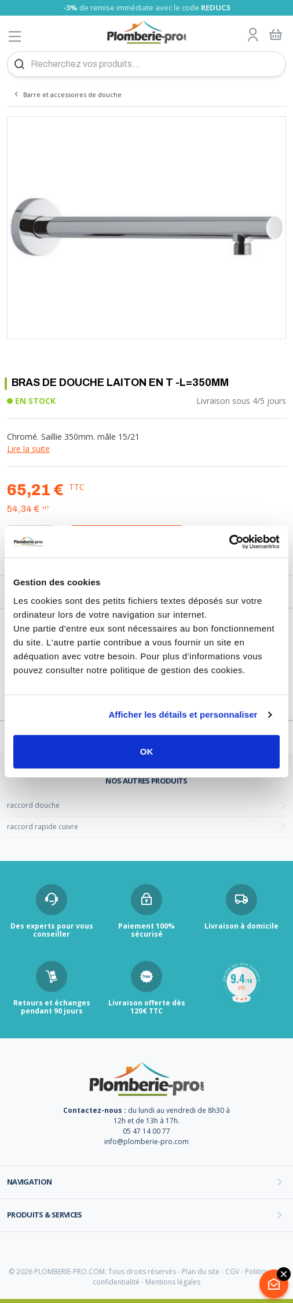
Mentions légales (172, 1282)
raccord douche (33, 805)
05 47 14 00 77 (146, 1131)
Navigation (29, 1181)
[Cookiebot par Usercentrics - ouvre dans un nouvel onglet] (229, 542)
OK (146, 751)
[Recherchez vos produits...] (146, 64)
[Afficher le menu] (15, 36)
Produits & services (44, 1214)
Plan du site (200, 1271)
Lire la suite (28, 448)
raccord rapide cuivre (42, 826)
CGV (232, 1271)
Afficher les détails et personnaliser (182, 714)
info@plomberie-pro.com (146, 1141)
